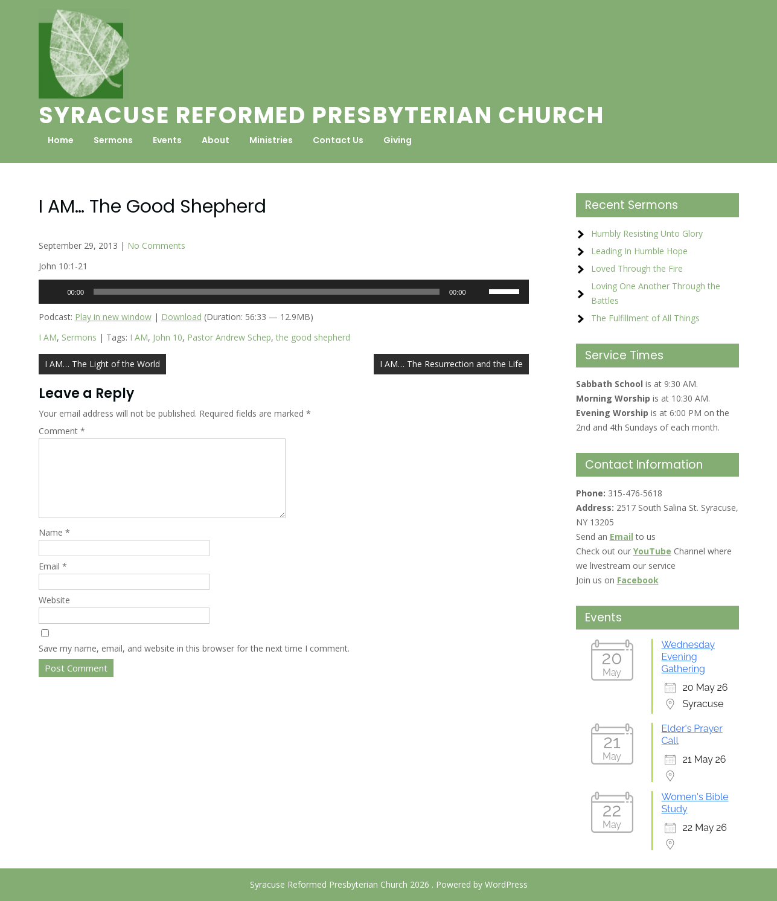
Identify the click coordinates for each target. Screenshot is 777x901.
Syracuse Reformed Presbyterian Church (321, 115)
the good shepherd (313, 337)
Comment (62, 431)
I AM (48, 337)
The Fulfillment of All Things (645, 318)
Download (181, 316)
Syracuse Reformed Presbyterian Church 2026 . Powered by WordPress (389, 884)
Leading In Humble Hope (639, 251)
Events (167, 140)
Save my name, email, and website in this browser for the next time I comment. (194, 663)
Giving (397, 140)
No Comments (156, 245)
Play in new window (113, 316)
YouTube (652, 551)
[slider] (267, 292)
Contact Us (338, 140)
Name (54, 547)
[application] (284, 292)
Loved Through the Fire (637, 268)
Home (61, 140)
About (215, 140)
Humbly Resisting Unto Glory (647, 233)
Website (54, 614)
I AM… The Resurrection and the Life (451, 364)
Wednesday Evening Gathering (688, 657)
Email (53, 580)
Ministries (271, 140)
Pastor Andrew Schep (229, 337)
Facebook (638, 580)
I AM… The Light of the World (102, 364)
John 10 (167, 337)
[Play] (54, 292)
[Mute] (479, 292)
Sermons (113, 140)
